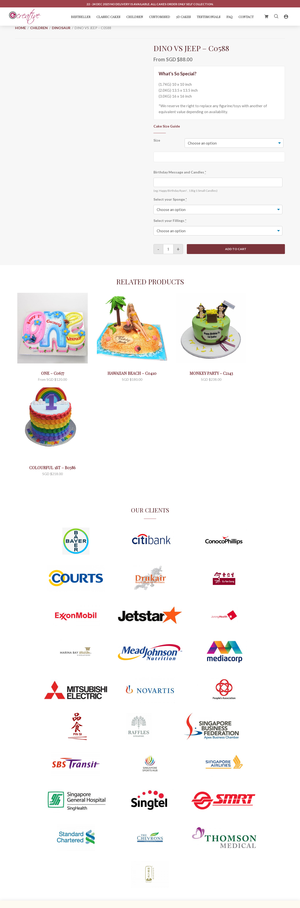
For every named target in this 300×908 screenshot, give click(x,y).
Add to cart (236, 249)
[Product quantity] (168, 249)
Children (39, 28)
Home (20, 28)
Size (156, 140)
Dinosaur (61, 28)
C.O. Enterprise (156, 903)
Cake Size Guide (166, 126)
